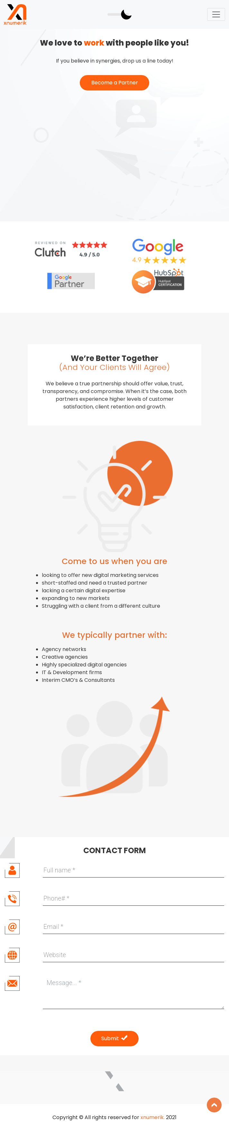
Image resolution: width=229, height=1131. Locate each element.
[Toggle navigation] (216, 14)
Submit (114, 1038)
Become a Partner (114, 82)
